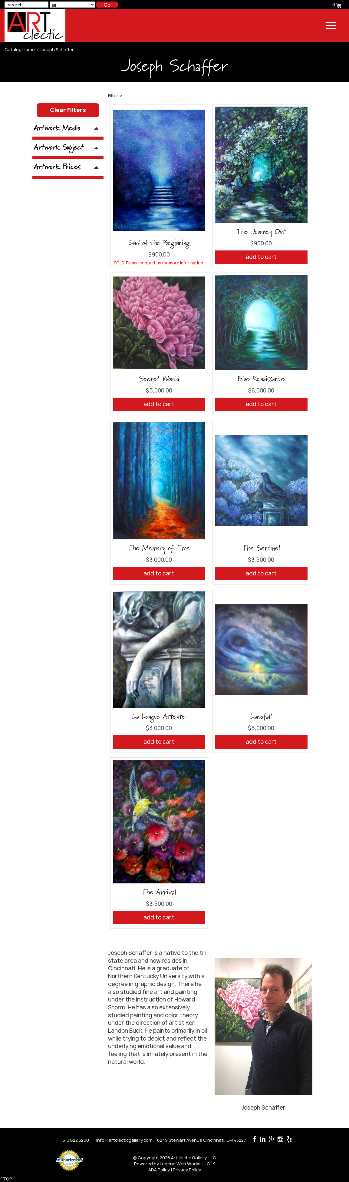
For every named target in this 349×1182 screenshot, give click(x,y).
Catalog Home (20, 49)
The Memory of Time (159, 548)
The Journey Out (261, 232)
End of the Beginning (158, 243)
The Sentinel (261, 548)
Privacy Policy (187, 1170)
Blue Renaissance (261, 379)
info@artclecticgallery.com (124, 1140)
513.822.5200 (76, 1140)
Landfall (261, 716)
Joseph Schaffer (56, 49)
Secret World (159, 379)
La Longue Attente (159, 716)
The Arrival (159, 892)
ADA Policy (159, 1170)
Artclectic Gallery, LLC (193, 1157)
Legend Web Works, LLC (187, 1164)
